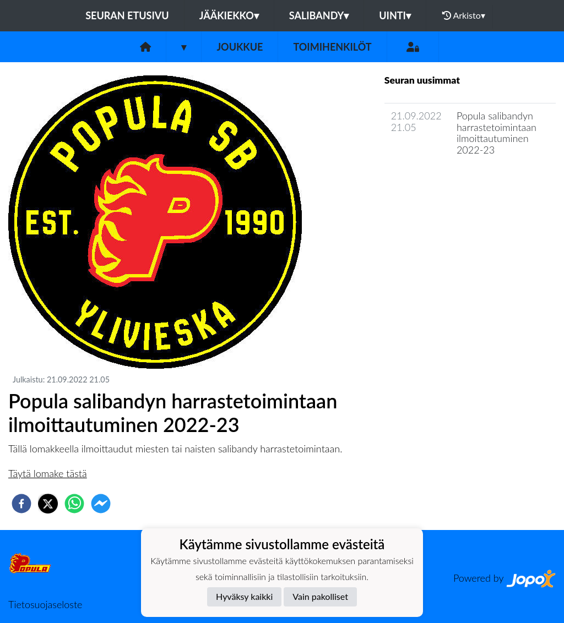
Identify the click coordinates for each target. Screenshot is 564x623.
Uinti (395, 15)
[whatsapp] (74, 503)
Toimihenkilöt (332, 47)
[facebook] (21, 503)
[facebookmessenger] (101, 503)
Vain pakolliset (320, 596)
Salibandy (319, 15)
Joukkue (239, 47)
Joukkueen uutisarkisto (440, 181)
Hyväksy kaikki (244, 596)
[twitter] (48, 503)
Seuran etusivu (127, 15)
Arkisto (463, 15)
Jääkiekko (229, 15)
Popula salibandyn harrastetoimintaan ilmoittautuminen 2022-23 (496, 133)
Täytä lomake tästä (47, 473)
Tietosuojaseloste (45, 604)
